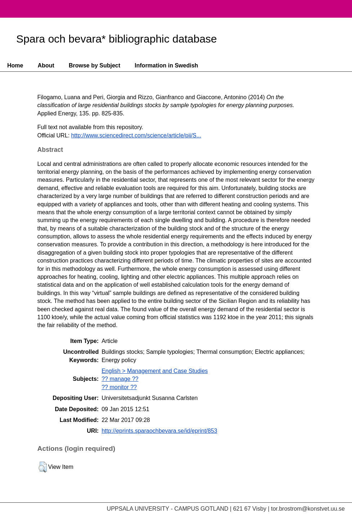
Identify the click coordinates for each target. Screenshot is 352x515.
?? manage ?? (120, 379)
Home (15, 65)
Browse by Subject (94, 65)
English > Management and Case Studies (155, 371)
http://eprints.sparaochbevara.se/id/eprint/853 (159, 431)
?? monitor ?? (119, 387)
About (45, 65)
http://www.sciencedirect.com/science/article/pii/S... (136, 135)
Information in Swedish (166, 65)
